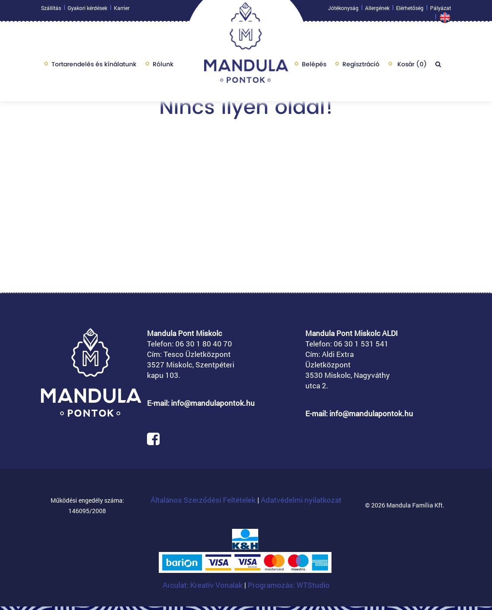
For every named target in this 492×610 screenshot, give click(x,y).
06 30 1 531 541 (361, 344)
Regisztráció (360, 66)
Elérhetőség (410, 10)
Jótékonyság (343, 10)
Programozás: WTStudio (289, 585)
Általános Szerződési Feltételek (203, 500)
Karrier (122, 10)
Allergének (377, 10)
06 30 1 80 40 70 (203, 344)
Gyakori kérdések (87, 10)
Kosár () (411, 66)
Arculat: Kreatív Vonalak (203, 585)
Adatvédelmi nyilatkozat (301, 500)
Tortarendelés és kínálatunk (94, 66)
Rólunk (163, 66)
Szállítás (51, 10)
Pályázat (440, 10)
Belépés (314, 66)
